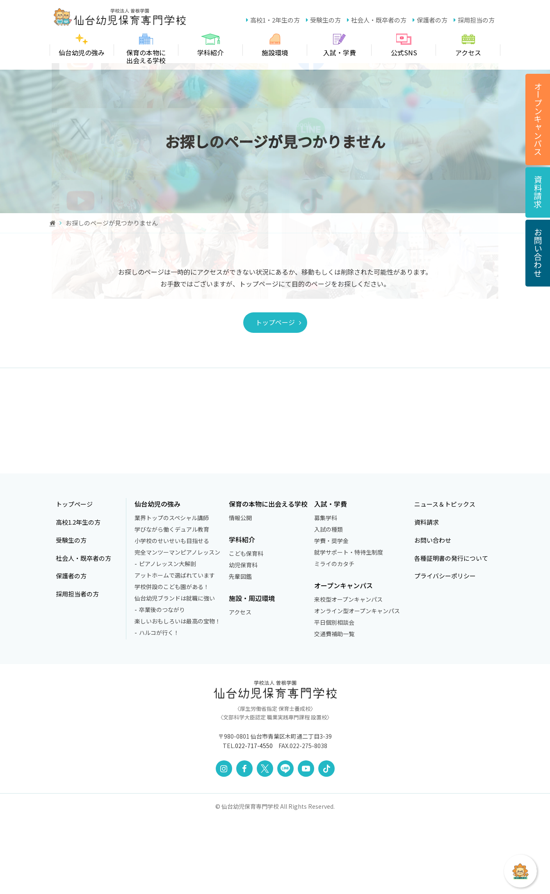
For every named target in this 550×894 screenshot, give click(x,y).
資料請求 (428, 596)
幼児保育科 (245, 639)
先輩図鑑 (242, 651)
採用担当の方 (476, 20)
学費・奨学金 (336, 615)
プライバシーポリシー (448, 650)
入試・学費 (335, 579)
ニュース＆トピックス (448, 579)
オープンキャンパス (348, 660)
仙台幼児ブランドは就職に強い (175, 673)
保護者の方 (432, 20)
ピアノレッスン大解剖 (167, 638)
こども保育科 (248, 628)
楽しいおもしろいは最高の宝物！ (178, 696)
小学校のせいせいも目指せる (172, 615)
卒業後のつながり (162, 684)
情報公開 (242, 592)
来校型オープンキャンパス (353, 674)
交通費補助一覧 (339, 708)
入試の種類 (333, 604)
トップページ (293, 322)
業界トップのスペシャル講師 (172, 592)
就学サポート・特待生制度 (353, 627)
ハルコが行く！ (159, 707)
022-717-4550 (254, 820)
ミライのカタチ (339, 638)
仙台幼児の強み (157, 579)
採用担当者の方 (73, 668)
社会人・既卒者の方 (378, 20)
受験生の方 (325, 20)
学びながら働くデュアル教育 (172, 604)
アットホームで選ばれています (175, 650)
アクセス (242, 686)
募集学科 (330, 592)
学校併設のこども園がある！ (172, 661)
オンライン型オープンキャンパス (362, 685)
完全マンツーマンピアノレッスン (177, 627)
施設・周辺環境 (254, 673)
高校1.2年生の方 (74, 596)
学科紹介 (244, 614)
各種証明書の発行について (454, 632)
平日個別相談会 (339, 697)
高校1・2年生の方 (275, 20)
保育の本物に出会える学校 (270, 579)
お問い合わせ (435, 614)
